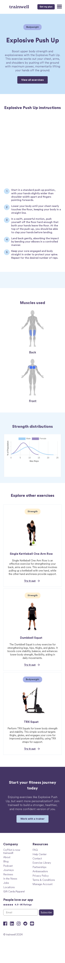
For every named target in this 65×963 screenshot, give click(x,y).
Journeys (8, 870)
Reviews (8, 874)
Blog (5, 861)
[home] (19, 6)
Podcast (8, 865)
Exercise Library (41, 862)
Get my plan (46, 6)
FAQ (35, 849)
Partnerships (39, 867)
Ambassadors (40, 871)
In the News (10, 878)
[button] (59, 7)
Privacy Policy (40, 875)
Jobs (6, 882)
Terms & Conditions (43, 879)
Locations (9, 887)
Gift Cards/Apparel (14, 891)
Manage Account (42, 884)
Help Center (39, 854)
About (6, 857)
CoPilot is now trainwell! (11, 851)
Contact (37, 858)
